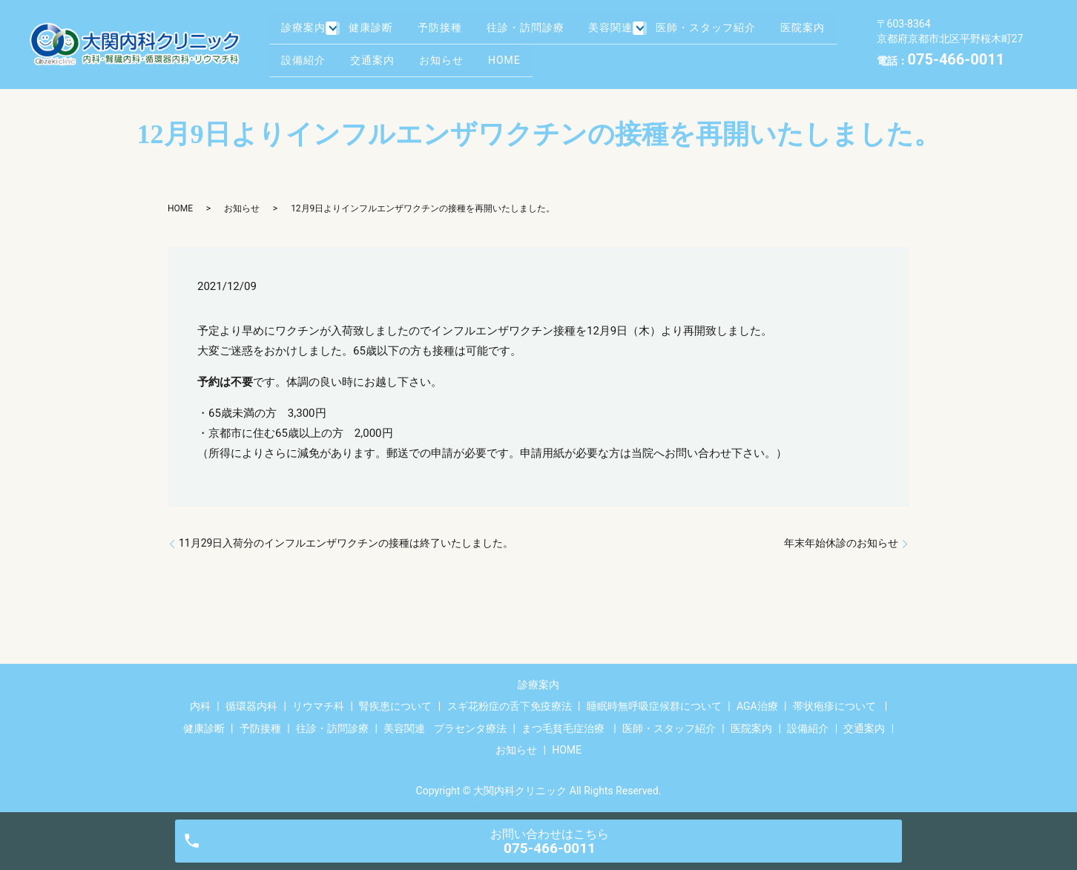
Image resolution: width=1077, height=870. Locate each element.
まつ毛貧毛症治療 (563, 728)
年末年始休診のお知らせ (841, 543)
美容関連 (638, 32)
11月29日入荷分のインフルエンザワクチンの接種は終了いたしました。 (346, 543)
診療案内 (307, 32)
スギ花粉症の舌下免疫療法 (509, 706)
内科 (200, 706)
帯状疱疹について (834, 706)
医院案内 (307, 55)
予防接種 (453, 32)
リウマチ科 (318, 706)
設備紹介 (382, 55)
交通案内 (458, 55)
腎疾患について (395, 706)
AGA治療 (757, 706)
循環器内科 (251, 706)
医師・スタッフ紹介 (736, 32)
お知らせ (534, 55)
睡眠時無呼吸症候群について (654, 706)
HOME (603, 55)
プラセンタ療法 (470, 728)
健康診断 (377, 32)
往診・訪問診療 (545, 32)
